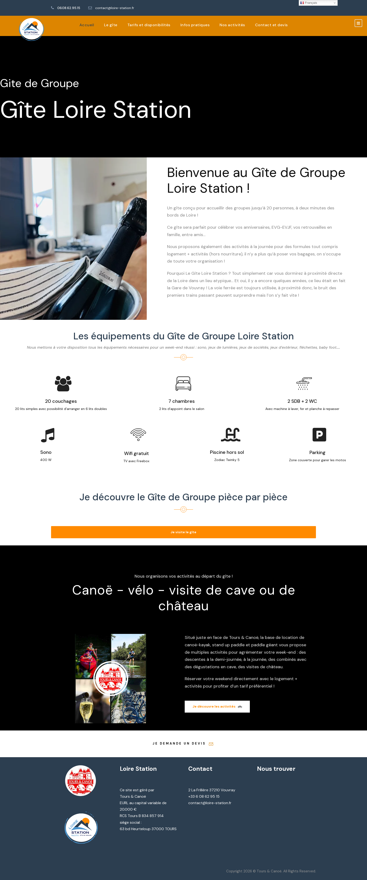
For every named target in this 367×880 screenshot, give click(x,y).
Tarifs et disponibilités (148, 24)
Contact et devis (271, 24)
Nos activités (232, 24)
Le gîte (110, 24)
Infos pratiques (195, 24)
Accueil (86, 24)
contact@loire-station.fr (114, 8)
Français (308, 3)
